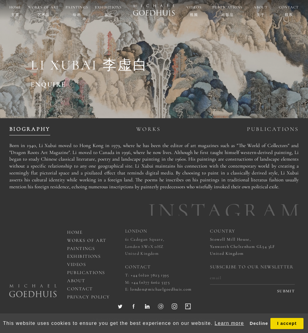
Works (148, 129)
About (261, 7)
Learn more (229, 323)
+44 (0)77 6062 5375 (150, 282)
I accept (287, 323)
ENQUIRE (48, 85)
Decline (259, 323)
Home (15, 7)
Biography (29, 129)
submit (286, 291)
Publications (227, 7)
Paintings (77, 7)
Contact (289, 7)
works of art (86, 240)
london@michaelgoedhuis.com (161, 289)
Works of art (43, 7)
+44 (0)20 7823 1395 (150, 275)
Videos (194, 7)
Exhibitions (108, 7)
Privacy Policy (88, 297)
